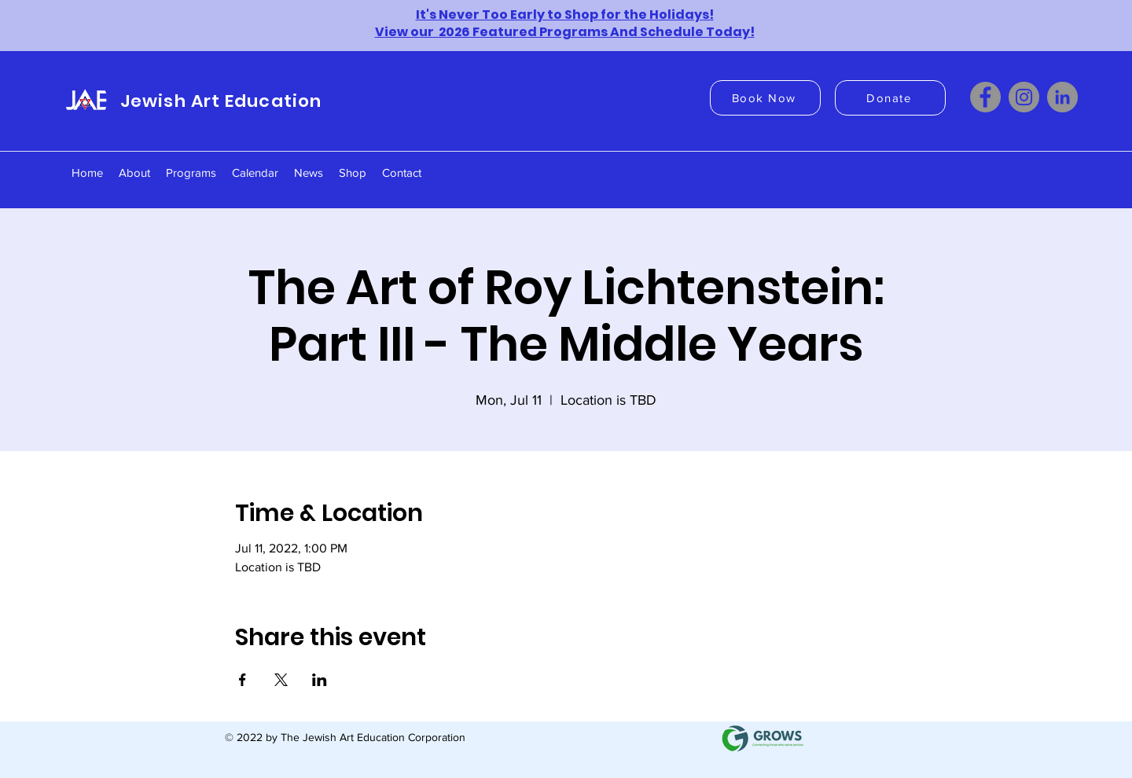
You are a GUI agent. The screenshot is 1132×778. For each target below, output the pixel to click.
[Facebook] (985, 97)
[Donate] (890, 98)
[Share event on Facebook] (242, 679)
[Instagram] (1024, 97)
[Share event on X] (281, 679)
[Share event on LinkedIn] (319, 679)
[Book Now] (765, 98)
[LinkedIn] (1062, 97)
